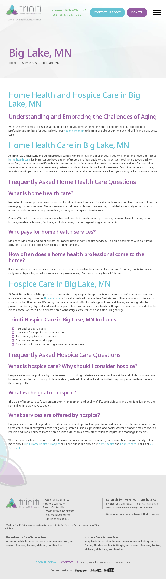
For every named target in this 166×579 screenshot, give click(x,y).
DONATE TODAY (45, 562)
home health (106, 444)
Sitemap (109, 562)
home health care (19, 159)
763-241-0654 (69, 10)
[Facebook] (80, 570)
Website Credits (124, 562)
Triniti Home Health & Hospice (42, 444)
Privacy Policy (88, 562)
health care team (74, 130)
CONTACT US (69, 562)
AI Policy (102, 562)
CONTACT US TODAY (107, 12)
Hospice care (52, 298)
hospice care (128, 444)
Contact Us (53, 507)
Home (13, 63)
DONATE (136, 12)
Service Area (30, 63)
